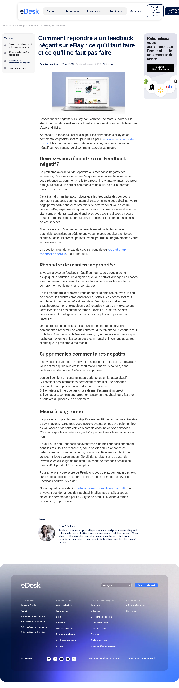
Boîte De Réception (101, 616)
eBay (47, 25)
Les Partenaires (64, 628)
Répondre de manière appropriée (19, 53)
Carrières (131, 611)
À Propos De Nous (135, 605)
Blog (58, 616)
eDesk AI (95, 611)
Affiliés (59, 646)
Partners (61, 622)
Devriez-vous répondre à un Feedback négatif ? (20, 45)
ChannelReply (28, 605)
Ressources (58, 25)
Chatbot (95, 605)
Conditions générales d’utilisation (105, 658)
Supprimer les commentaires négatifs (19, 61)
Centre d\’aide (64, 605)
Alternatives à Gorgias (33, 632)
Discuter (95, 634)
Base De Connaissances (104, 646)
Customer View (99, 622)
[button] (136, 11)
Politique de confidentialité (142, 658)
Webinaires (62, 611)
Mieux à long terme (18, 67)
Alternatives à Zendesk (33, 621)
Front (24, 611)
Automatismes (99, 640)
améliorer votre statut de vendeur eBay (101, 488)
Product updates (65, 634)
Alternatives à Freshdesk (34, 626)
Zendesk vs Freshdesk (33, 616)
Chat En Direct (99, 628)
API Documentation (66, 640)
